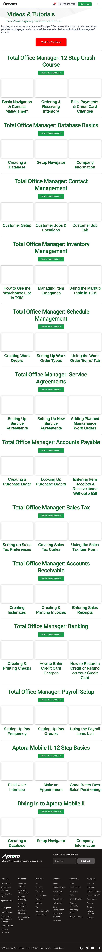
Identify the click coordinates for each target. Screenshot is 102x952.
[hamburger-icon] (98, 4)
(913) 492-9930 (67, 4)
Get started (84, 4)
